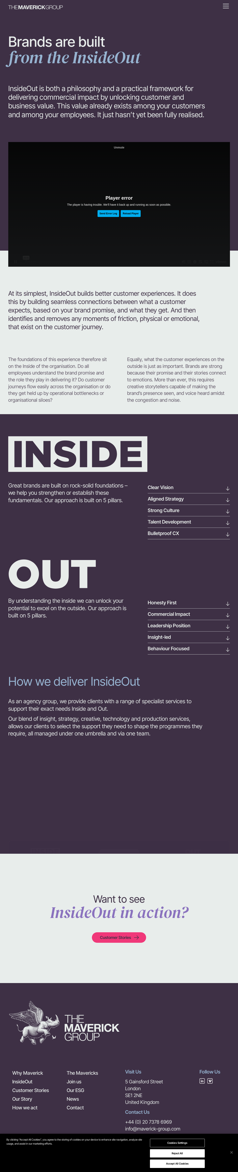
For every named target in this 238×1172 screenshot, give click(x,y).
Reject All (177, 1153)
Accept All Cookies (177, 1163)
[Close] (231, 1152)
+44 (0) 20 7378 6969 (148, 1122)
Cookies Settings (177, 1142)
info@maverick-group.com (152, 1129)
